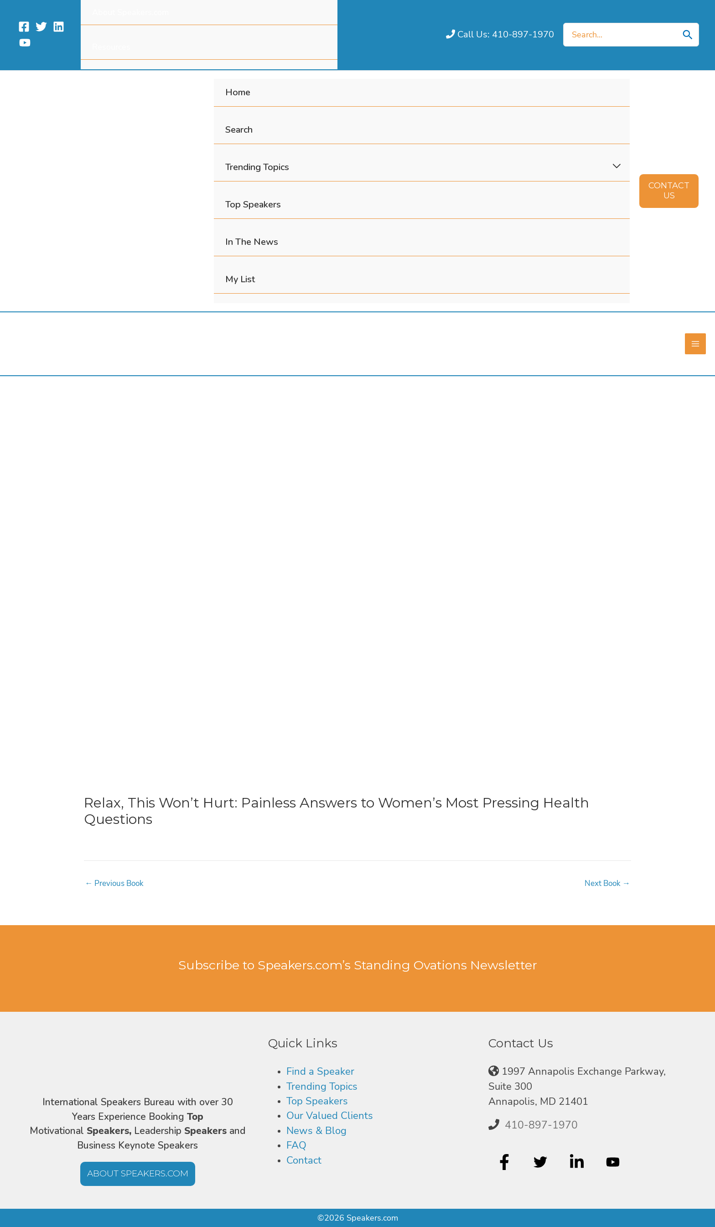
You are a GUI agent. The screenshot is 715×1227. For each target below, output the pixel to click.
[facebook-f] (505, 1162)
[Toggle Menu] (616, 166)
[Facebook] (24, 27)
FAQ (296, 1145)
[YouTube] (25, 43)
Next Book (605, 886)
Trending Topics (322, 1086)
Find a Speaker (320, 1071)
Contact (303, 1160)
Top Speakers (317, 1101)
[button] (669, 191)
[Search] (687, 34)
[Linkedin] (59, 27)
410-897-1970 (541, 1125)
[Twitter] (41, 27)
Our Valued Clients (329, 1116)
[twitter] (541, 1162)
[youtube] (614, 1162)
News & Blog (316, 1131)
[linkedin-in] (578, 1162)
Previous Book (116, 886)
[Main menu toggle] (695, 345)
